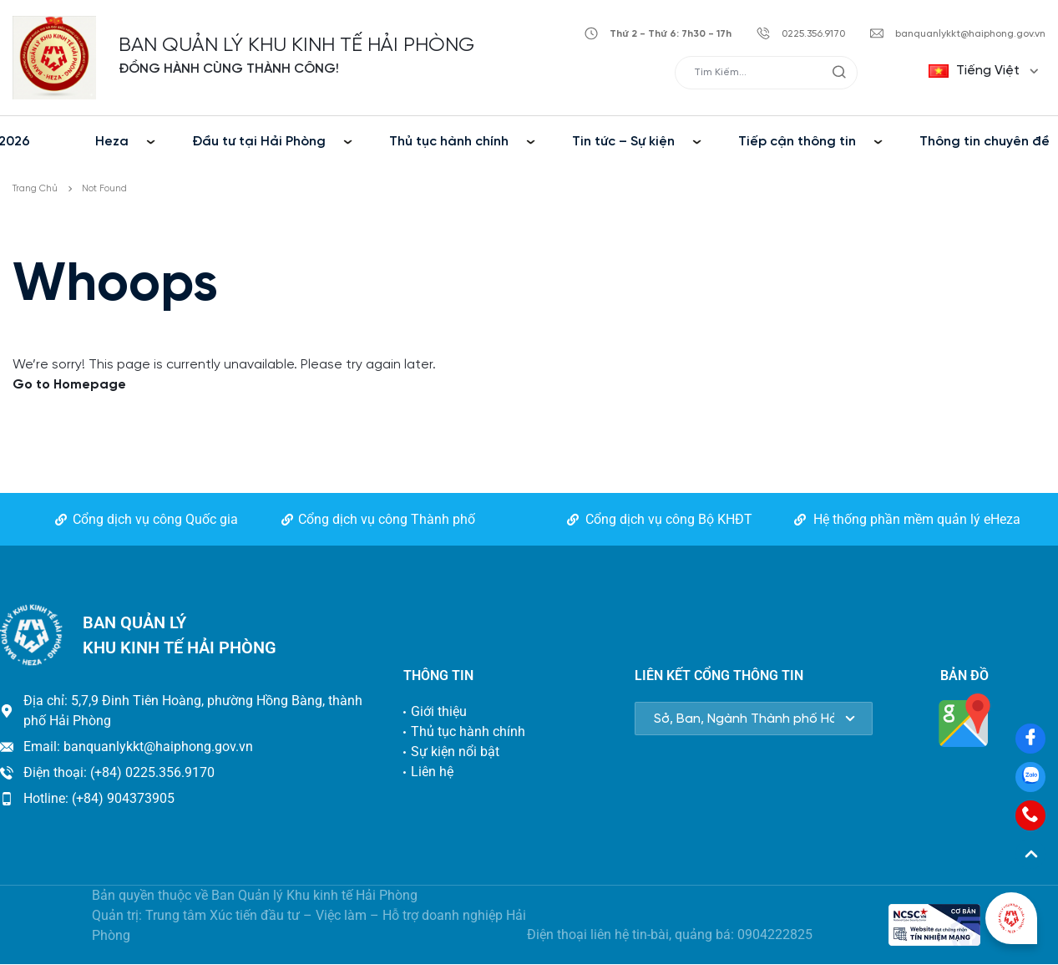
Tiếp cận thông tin (797, 142)
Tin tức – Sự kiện (623, 142)
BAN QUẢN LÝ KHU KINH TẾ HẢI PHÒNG (296, 45)
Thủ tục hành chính (449, 142)
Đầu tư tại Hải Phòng (259, 142)
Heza (112, 142)
